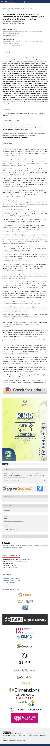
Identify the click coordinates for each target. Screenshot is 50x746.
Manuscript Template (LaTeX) (11, 580)
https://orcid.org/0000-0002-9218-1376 (12, 45)
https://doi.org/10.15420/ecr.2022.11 (12, 155)
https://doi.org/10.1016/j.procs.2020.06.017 (14, 231)
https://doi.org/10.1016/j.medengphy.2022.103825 (16, 216)
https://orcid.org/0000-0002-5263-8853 (12, 35)
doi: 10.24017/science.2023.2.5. (19, 477)
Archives (10, 8)
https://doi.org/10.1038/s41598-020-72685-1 (18, 251)
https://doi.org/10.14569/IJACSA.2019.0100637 (15, 311)
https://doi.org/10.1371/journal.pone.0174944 (14, 206)
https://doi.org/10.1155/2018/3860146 (28, 336)
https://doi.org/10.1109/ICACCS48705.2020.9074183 (16, 260)
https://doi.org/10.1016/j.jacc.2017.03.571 (13, 165)
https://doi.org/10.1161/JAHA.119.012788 (13, 243)
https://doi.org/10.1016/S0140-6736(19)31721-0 (15, 186)
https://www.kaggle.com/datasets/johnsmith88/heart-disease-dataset (21, 303)
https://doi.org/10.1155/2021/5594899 (28, 371)
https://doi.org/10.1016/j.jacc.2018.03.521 (13, 196)
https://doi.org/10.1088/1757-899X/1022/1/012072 (30, 288)
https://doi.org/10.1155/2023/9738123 (15, 278)
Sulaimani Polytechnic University (18, 561)
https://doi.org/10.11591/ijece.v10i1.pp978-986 (15, 353)
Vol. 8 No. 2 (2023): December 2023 (23, 8)
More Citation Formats (12, 480)
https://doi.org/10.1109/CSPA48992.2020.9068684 (24, 363)
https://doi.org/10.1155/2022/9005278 (12, 270)
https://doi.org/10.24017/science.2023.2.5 (12, 21)
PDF (6, 464)
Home (4, 8)
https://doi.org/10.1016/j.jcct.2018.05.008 (13, 175)
